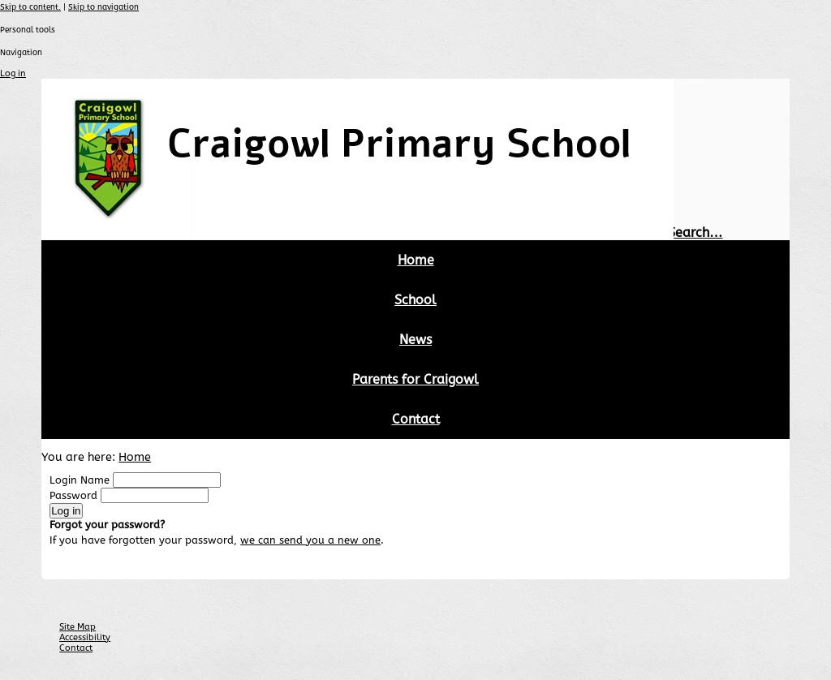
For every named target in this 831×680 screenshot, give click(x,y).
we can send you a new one (310, 540)
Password (73, 495)
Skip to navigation (103, 7)
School (415, 300)
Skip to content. (30, 7)
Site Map (77, 627)
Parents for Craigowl (415, 379)
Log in (13, 73)
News (415, 339)
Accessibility (84, 637)
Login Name (80, 480)
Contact (416, 419)
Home (416, 260)
